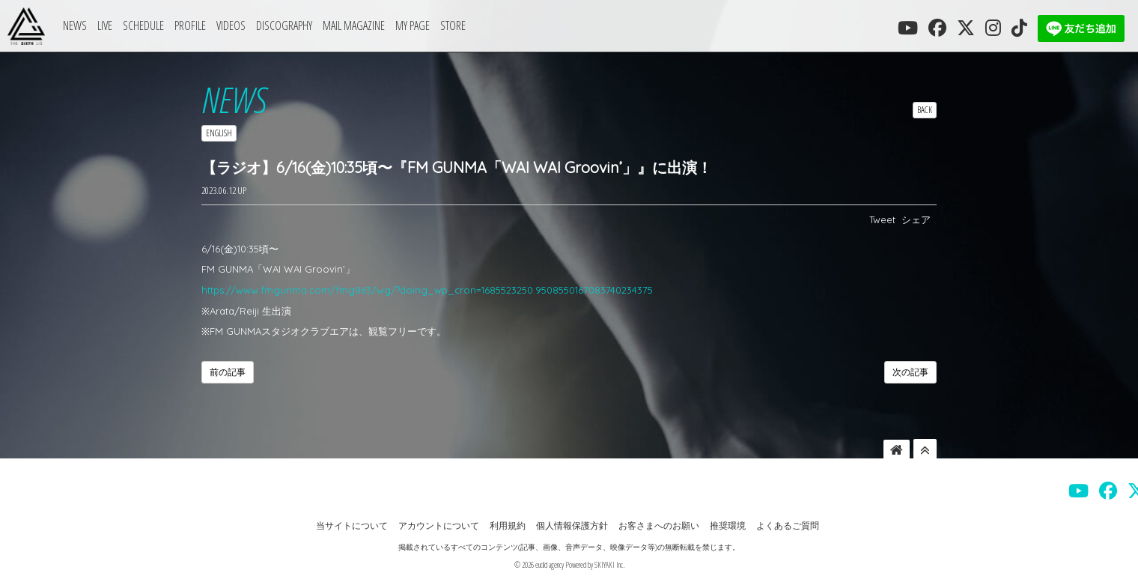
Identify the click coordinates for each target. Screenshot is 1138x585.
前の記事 (228, 372)
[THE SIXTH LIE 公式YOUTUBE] (908, 27)
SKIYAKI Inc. (609, 565)
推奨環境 (728, 525)
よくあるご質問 (787, 525)
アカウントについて (438, 525)
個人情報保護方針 (572, 525)
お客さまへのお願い (658, 525)
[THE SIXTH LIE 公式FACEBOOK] (937, 27)
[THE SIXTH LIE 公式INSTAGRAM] (993, 27)
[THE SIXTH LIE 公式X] (966, 27)
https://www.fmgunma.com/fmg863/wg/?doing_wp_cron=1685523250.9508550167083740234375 (427, 290)
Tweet (882, 219)
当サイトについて (352, 525)
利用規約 (508, 525)
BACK (924, 109)
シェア (916, 219)
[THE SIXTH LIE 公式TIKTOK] (1019, 27)
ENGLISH (219, 133)
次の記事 (910, 372)
